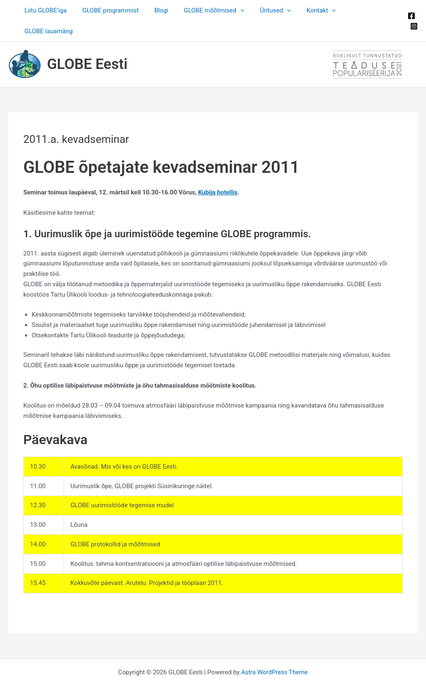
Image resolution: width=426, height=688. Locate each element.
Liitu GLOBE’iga (56, 10)
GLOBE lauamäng (367, 10)
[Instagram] (412, 16)
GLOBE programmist (117, 10)
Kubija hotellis (218, 171)
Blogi (166, 10)
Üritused (273, 10)
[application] (241, 10)
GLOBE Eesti (87, 43)
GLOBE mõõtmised (215, 10)
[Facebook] (410, 5)
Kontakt (316, 10)
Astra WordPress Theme (274, 651)
